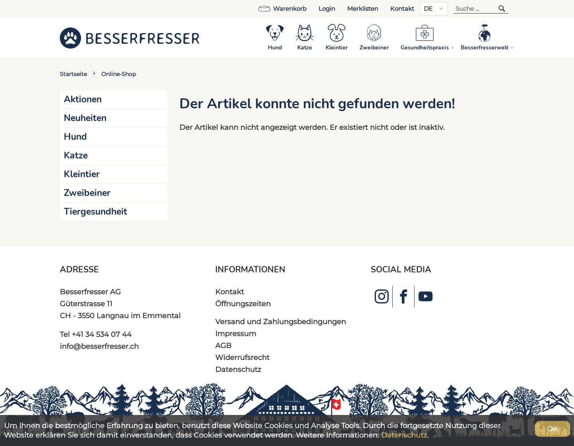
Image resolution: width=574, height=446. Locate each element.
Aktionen (83, 99)
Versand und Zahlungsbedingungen (280, 321)
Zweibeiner (87, 193)
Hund (75, 137)
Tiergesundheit (95, 211)
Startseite (73, 74)
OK (552, 428)
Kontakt (402, 8)
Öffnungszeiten (243, 303)
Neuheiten (85, 118)
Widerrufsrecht (242, 357)
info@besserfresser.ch (99, 346)
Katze (76, 155)
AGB (223, 345)
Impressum (235, 333)
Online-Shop (118, 74)
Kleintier (82, 174)
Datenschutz (238, 369)
